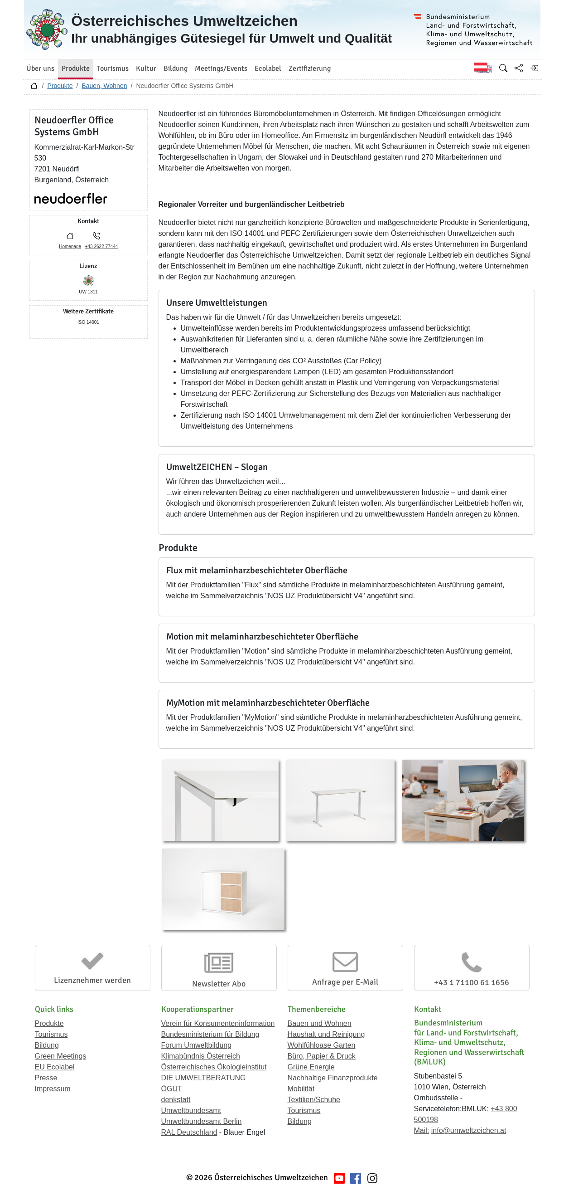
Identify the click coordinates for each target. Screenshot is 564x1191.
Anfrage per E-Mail (345, 982)
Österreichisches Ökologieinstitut (214, 1067)
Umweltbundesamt (191, 1110)
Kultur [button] (146, 68)
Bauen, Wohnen (104, 85)
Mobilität (301, 1089)
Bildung (47, 1045)
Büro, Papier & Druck (322, 1056)
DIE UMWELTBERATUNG (203, 1078)
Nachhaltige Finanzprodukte (333, 1078)
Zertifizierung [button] (310, 68)
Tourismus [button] (113, 68)
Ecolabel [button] (268, 68)
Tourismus (51, 1034)
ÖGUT (171, 1089)
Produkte (59, 85)
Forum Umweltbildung (196, 1045)
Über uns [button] (40, 68)
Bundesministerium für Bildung (210, 1034)
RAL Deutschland (189, 1132)
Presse (46, 1078)
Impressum (53, 1089)
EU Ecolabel (55, 1067)
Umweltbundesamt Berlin (201, 1121)
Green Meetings (61, 1056)
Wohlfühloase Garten (322, 1045)
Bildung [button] (176, 68)
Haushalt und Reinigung (326, 1034)
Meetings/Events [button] (221, 68)
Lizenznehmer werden (92, 980)
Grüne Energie (311, 1067)
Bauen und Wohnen (320, 1023)
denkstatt (176, 1099)
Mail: (421, 1130)
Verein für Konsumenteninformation (218, 1023)
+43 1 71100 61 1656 (471, 982)
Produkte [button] (76, 68)
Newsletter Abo (219, 984)
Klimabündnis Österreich (200, 1056)
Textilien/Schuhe (314, 1099)
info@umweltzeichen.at (468, 1130)
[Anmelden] (534, 68)
